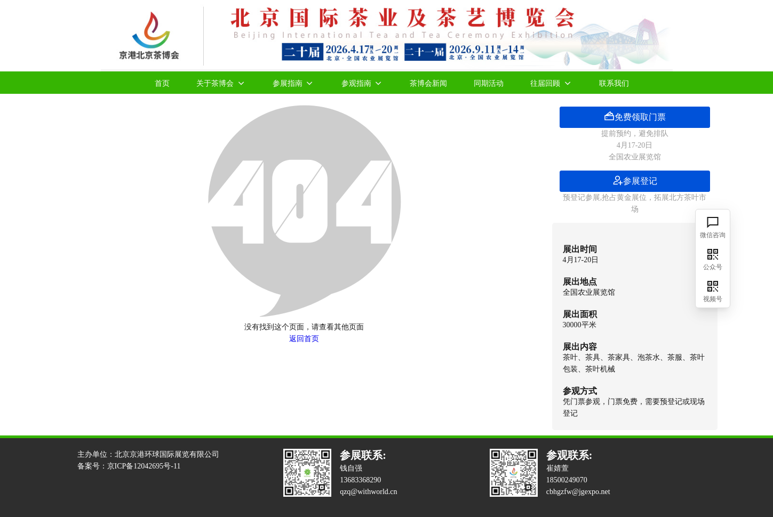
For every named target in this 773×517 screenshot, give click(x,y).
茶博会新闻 (428, 83)
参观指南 (362, 82)
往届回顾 (551, 82)
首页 (162, 83)
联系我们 (614, 83)
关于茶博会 (221, 82)
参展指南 (294, 82)
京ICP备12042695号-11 (144, 466)
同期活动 (489, 83)
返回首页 (304, 339)
